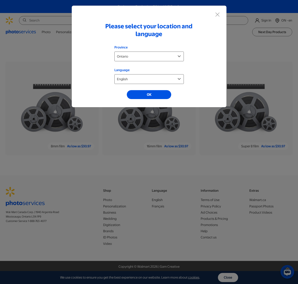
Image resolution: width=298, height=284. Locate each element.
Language (122, 70)
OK (149, 95)
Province (121, 47)
